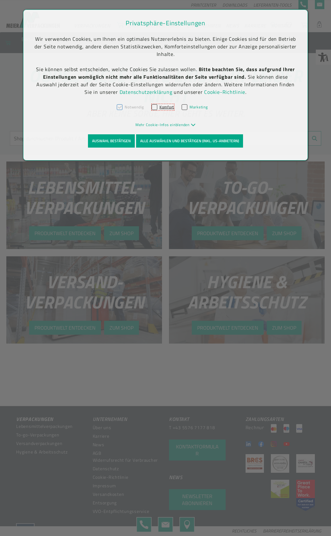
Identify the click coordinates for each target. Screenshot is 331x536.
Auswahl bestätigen (111, 141)
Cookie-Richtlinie (224, 92)
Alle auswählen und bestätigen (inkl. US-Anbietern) (189, 141)
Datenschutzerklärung (146, 92)
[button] (165, 125)
